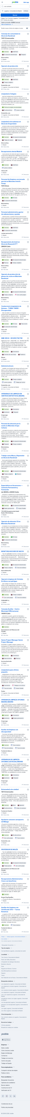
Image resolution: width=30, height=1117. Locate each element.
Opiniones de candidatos (8, 1082)
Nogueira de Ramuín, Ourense (8, 968)
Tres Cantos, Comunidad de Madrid (10, 957)
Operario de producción (9, 66)
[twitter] (10, 1096)
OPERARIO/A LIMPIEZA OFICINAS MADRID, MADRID (12, 701)
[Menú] (2, 2)
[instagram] (6, 1096)
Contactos (4, 1055)
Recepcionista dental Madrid (11, 151)
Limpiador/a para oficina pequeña (10, 671)
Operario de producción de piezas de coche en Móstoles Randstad (11, 276)
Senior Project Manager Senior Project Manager (12, 641)
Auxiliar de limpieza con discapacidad (9, 731)
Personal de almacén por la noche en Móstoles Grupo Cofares (10, 426)
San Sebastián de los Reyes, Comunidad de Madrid (14, 977)
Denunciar (25, 61)
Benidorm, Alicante (6, 964)
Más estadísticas (7, 24)
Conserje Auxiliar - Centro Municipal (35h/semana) (10, 610)
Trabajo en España (6, 1063)
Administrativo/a (7, 366)
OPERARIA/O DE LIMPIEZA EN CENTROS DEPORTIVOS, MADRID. (13, 395)
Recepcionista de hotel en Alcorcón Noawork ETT (10, 243)
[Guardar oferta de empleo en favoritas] (28, 34)
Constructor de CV (6, 1088)
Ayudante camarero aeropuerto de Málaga (12, 821)
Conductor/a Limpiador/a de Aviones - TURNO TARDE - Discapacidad (11, 308)
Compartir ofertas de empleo (9, 1070)
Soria (2, 966)
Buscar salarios (5, 1085)
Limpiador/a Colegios (8, 94)
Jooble (12, 1113)
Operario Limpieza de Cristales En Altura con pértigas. (12, 580)
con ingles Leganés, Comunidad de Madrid (12, 1008)
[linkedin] (14, 1096)
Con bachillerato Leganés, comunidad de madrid (13, 951)
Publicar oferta (5, 1073)
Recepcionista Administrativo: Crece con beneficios (12, 880)
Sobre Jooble (5, 1048)
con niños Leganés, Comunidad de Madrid (12, 1010)
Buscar (15, 15)
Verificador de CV (6, 1090)
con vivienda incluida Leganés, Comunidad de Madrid (14, 990)
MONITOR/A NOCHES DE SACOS (12, 551)
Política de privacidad (7, 1107)
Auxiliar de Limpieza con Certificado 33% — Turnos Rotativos (10, 910)
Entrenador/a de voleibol (10, 789)
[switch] (27, 28)
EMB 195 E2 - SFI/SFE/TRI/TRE (11, 338)
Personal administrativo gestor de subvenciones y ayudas (12, 213)
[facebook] (2, 1096)
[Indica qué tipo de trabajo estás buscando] (15, 6)
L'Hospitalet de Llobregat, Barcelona (10, 962)
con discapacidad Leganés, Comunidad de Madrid (14, 1002)
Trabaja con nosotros (7, 1058)
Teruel (2, 975)
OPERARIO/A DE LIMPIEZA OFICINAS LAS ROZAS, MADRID (12, 760)
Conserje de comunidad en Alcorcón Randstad (10, 35)
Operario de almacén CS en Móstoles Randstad (10, 522)
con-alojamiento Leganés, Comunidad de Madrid (13, 984)
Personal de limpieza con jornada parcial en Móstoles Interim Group (13, 181)
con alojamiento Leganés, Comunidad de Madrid (13, 992)
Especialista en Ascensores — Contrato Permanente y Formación (12, 488)
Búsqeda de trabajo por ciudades (9, 1027)
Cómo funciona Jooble (7, 1050)
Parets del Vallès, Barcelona (8, 959)
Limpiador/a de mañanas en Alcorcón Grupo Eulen (11, 123)
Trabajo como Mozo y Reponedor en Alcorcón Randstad (12, 457)
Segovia (3, 973)
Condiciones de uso (6, 1104)
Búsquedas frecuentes (9, 945)
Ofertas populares (5, 1025)
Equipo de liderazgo (6, 1053)
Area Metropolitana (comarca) (8, 971)
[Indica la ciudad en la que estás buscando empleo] (15, 11)
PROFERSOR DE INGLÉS (9, 849)
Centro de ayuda (6, 1061)
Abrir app (26, 2)
